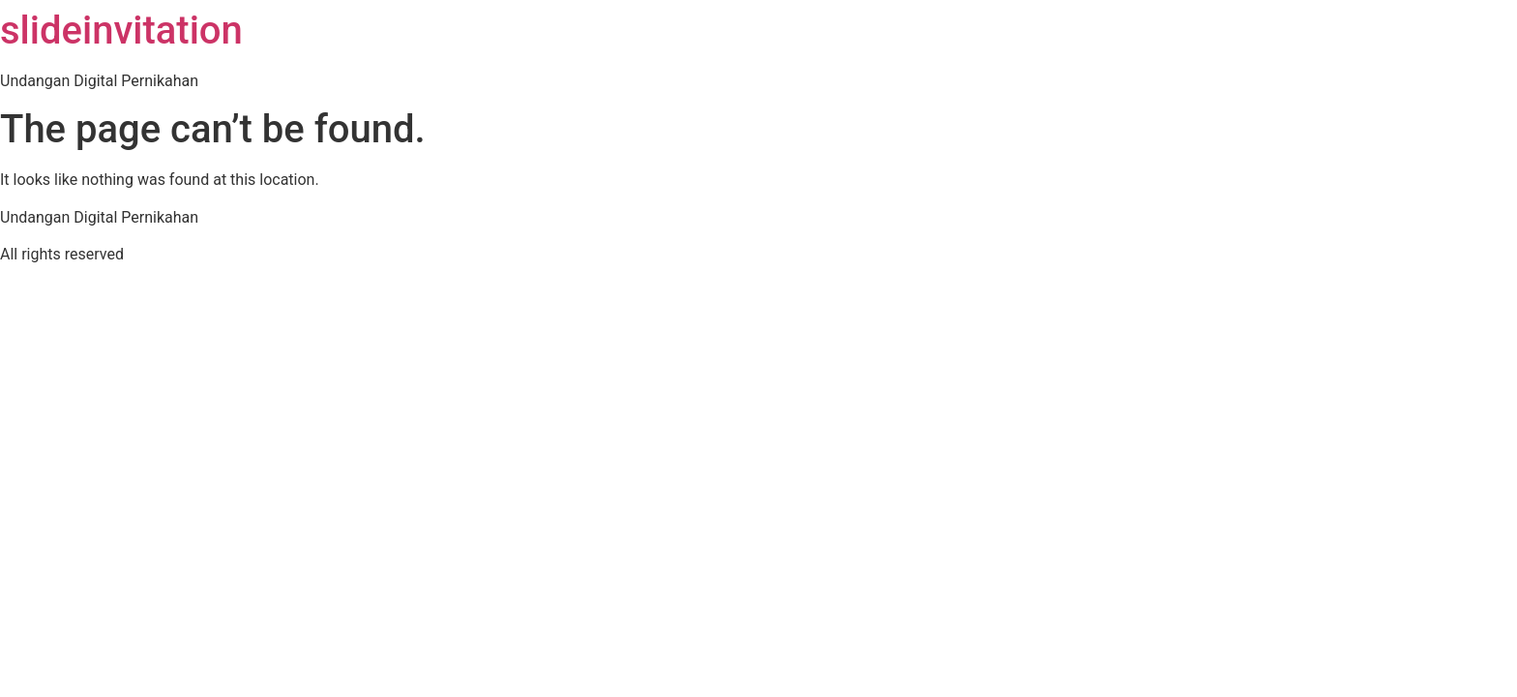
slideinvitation (121, 30)
